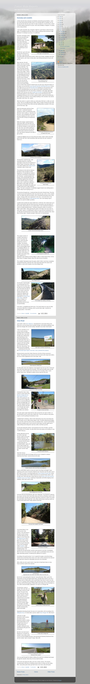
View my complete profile (63, 66)
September (62, 37)
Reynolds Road (33, 87)
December (62, 31)
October (62, 35)
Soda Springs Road (34, 198)
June (61, 42)
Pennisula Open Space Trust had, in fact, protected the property (33, 350)
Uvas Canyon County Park (44, 473)
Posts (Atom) (25, 674)
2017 (60, 18)
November (62, 33)
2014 (60, 24)
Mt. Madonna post (21, 538)
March (61, 50)
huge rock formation (37, 92)
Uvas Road (20, 321)
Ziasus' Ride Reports (26, 6)
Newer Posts (21, 672)
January (62, 54)
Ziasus (60, 61)
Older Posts (51, 672)
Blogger (59, 680)
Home (36, 672)
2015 (60, 22)
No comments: (33, 313)
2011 (60, 29)
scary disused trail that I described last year (40, 86)
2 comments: (33, 667)
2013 (60, 26)
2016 (60, 20)
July (61, 40)
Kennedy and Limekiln (24, 18)
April (61, 44)
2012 (60, 28)
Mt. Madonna (30, 323)
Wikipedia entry (20, 612)
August (62, 39)
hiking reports (32, 165)
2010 (60, 56)
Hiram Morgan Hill (44, 612)
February (62, 52)
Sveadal (22, 545)
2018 (60, 16)
